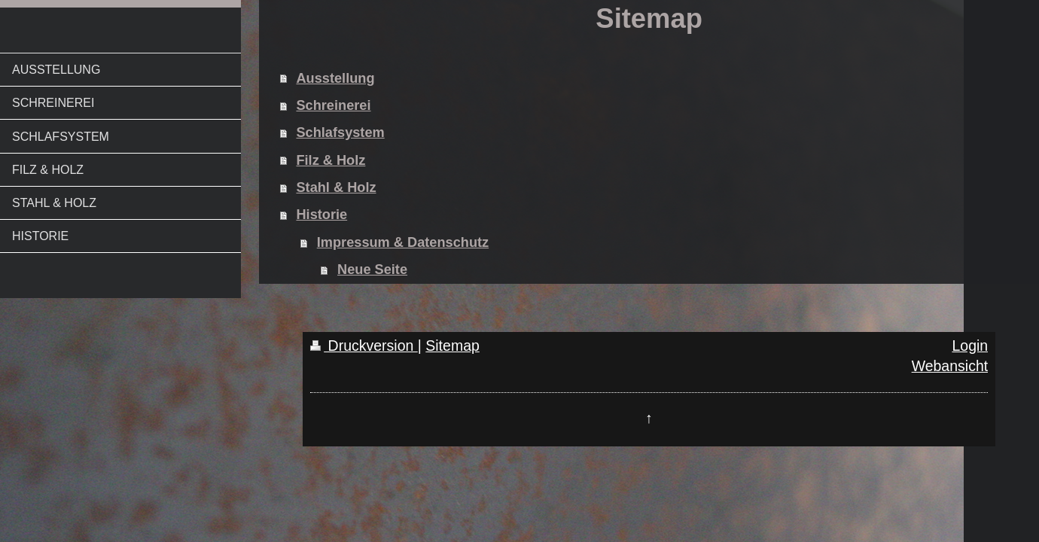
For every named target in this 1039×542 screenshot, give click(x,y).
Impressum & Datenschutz (403, 242)
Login (970, 345)
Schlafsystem (340, 132)
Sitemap (452, 345)
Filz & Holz (330, 160)
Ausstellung (335, 78)
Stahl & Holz (336, 187)
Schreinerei (333, 105)
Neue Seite (372, 269)
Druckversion (364, 345)
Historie (321, 214)
